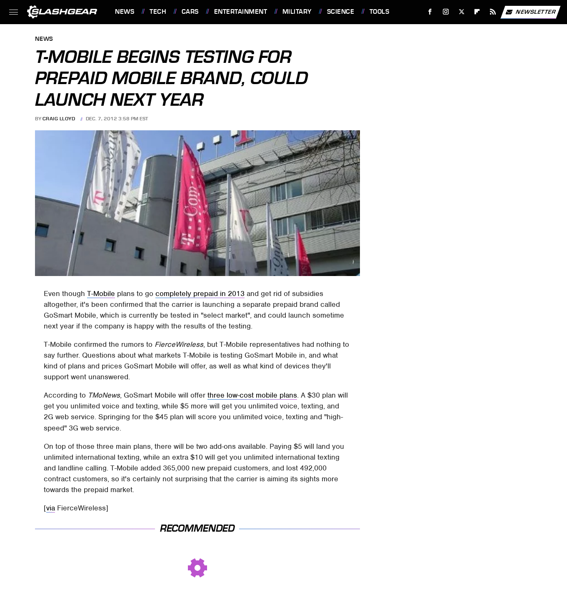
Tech (158, 11)
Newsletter (530, 12)
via (50, 507)
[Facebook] (430, 11)
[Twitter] (461, 11)
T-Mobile (101, 293)
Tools (380, 11)
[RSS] (493, 11)
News (124, 11)
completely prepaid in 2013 (200, 293)
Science (341, 11)
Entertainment (240, 11)
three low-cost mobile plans (252, 395)
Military (297, 11)
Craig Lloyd (58, 119)
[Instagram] (446, 11)
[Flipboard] (477, 11)
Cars (190, 11)
